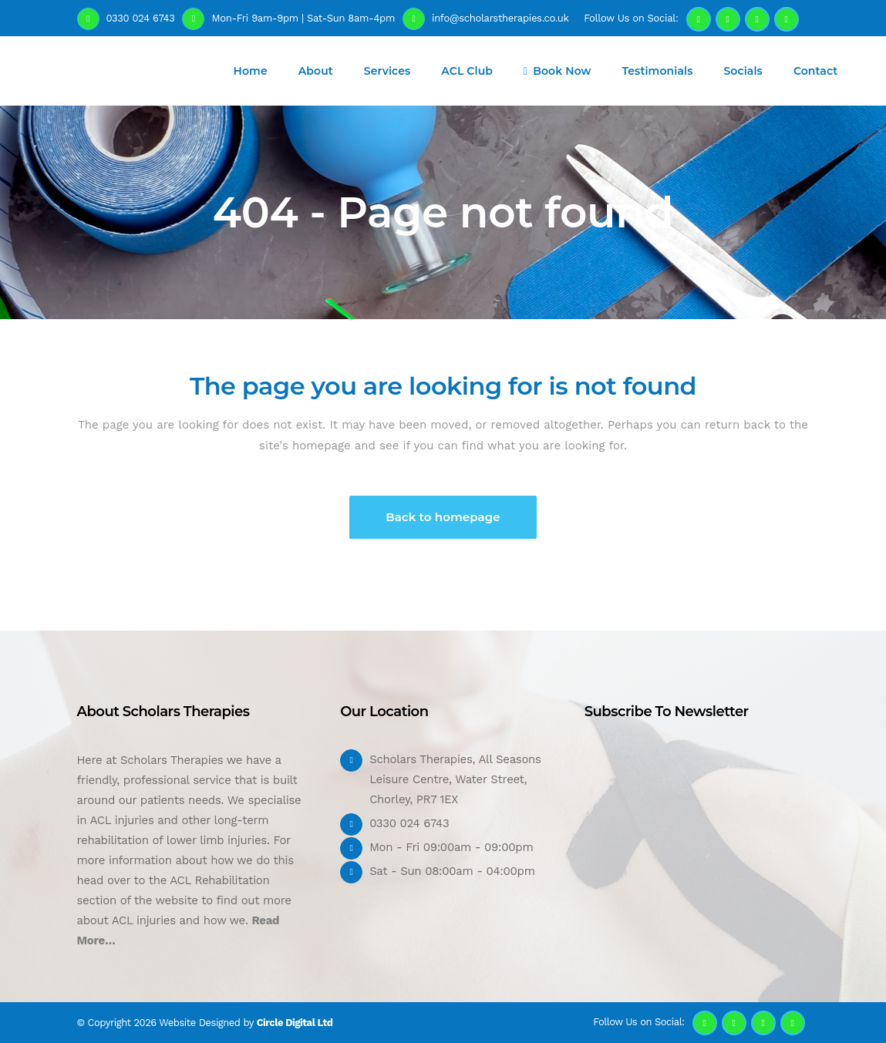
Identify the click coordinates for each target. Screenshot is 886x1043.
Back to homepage (443, 517)
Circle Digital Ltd (295, 1022)
